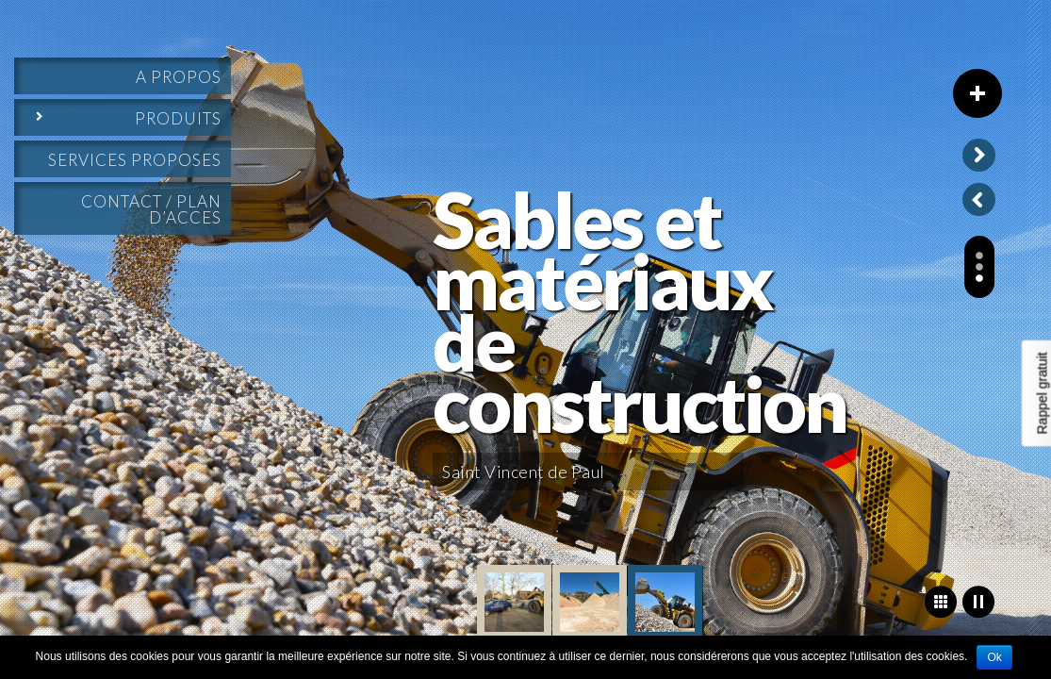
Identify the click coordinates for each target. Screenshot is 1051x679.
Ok (994, 657)
